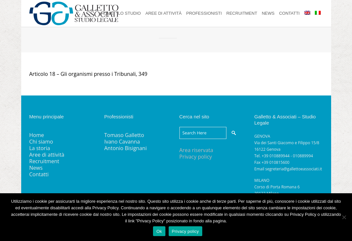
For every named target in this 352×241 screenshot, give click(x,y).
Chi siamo (41, 141)
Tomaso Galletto (124, 135)
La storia (39, 148)
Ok (159, 231)
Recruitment (44, 161)
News (36, 167)
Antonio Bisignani (125, 148)
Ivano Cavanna (122, 141)
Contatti (39, 174)
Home (36, 135)
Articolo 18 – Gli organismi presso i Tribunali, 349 (88, 73)
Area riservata (196, 150)
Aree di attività (47, 154)
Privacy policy (195, 156)
